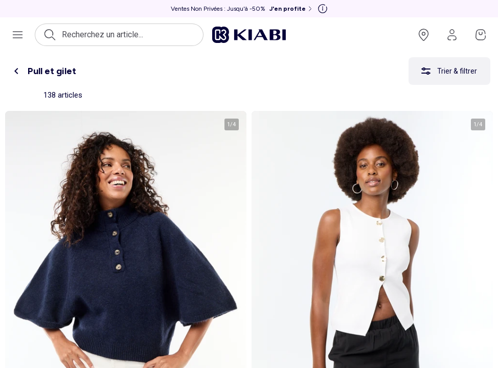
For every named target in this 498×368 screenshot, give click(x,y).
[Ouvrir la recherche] (119, 35)
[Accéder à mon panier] (480, 35)
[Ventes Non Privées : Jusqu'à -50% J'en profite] (242, 8)
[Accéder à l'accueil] (249, 35)
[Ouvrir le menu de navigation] (17, 35)
